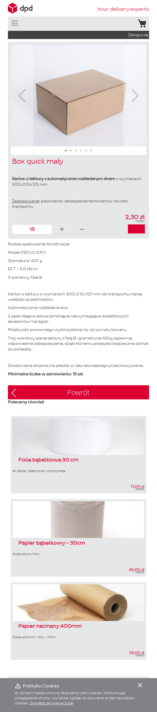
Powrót (78, 392)
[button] (22, 95)
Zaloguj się (138, 35)
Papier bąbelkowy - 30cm (51, 543)
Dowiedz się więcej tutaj (51, 703)
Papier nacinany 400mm (50, 626)
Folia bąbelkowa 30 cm (48, 460)
